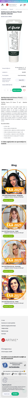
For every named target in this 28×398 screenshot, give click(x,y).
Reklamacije (4, 331)
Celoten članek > (8, 200)
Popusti (11, 9)
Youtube (22, 374)
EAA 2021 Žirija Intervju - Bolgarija (12, 195)
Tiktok (14, 374)
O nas (3, 320)
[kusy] (8, 90)
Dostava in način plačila (8, 323)
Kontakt (3, 333)
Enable (15, 394)
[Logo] (11, 5)
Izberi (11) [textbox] (21, 80)
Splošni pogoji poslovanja (8, 325)
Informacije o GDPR (6, 351)
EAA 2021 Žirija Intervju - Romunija (11, 266)
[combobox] (20, 80)
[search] (21, 5)
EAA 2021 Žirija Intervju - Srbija (10, 301)
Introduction (4, 9)
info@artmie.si (7, 349)
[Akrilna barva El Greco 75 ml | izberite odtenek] (14, 40)
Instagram (6, 374)
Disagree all (6, 394)
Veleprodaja (4, 328)
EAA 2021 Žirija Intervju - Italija (10, 231)
